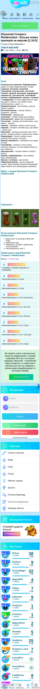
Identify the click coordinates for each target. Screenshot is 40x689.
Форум (5, 17)
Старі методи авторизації (20, 437)
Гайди (31, 17)
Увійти (20, 416)
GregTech (17, 605)
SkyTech (16, 562)
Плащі (8, 474)
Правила (12, 17)
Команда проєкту (13, 508)
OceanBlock (18, 666)
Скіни (7, 467)
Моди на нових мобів (10, 47)
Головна (4, 44)
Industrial (17, 597)
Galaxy (15, 588)
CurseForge (13, 259)
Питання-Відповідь (13, 495)
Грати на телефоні (20, 26)
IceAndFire (17, 658)
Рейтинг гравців (12, 481)
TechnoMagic (19, 570)
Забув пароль (16, 432)
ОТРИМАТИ (11, 533)
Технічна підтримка (15, 502)
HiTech (15, 553)
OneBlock (17, 640)
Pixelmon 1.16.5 (20, 649)
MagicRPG (17, 579)
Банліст (8, 488)
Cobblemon (18, 675)
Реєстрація (15, 425)
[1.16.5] (32, 40)
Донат (18, 17)
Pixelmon (17, 614)
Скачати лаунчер (13, 453)
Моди (7, 460)
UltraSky (16, 631)
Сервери (24, 17)
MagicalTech (18, 623)
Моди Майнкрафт (16, 44)
